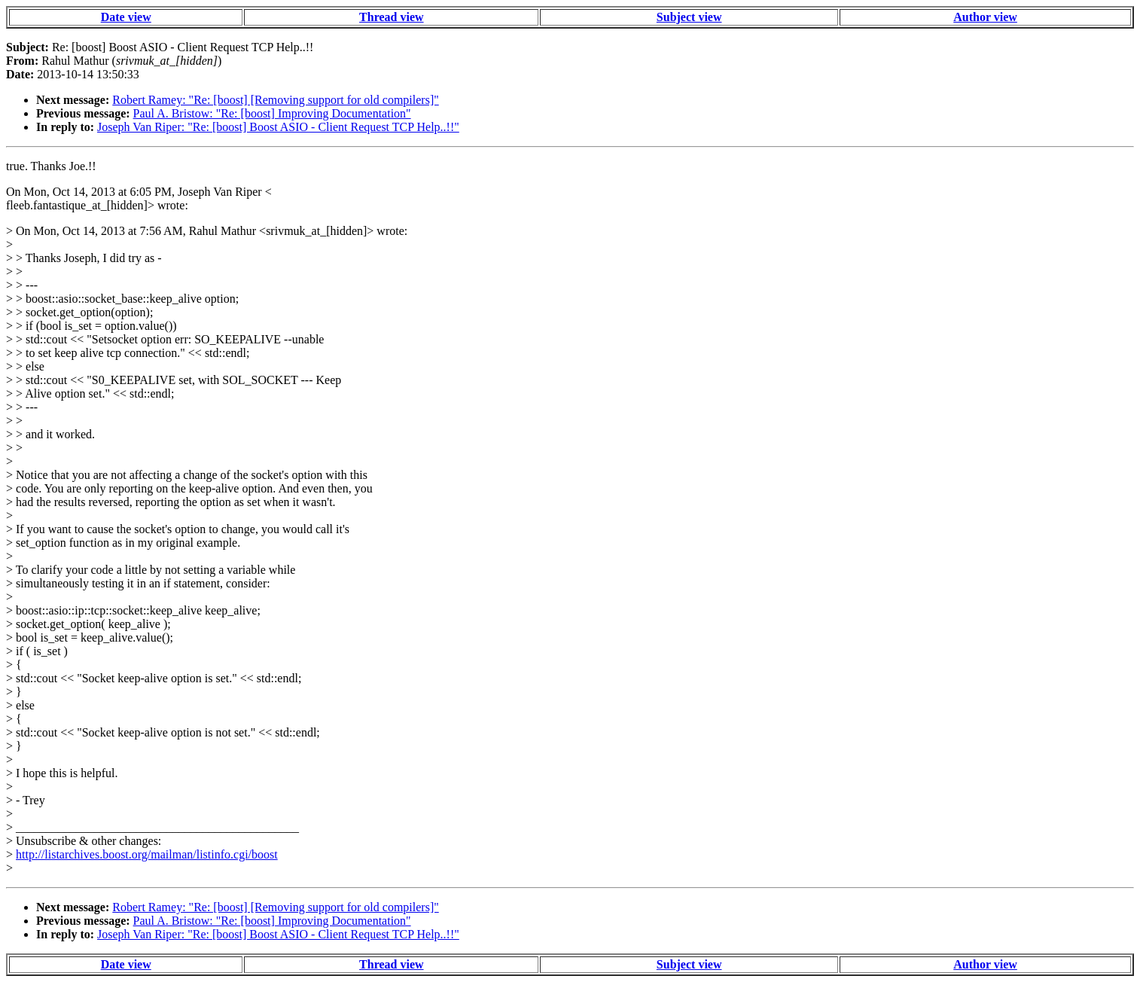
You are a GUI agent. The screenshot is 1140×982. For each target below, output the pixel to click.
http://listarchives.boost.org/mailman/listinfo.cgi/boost (147, 854)
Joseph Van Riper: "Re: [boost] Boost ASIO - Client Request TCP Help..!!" (278, 126)
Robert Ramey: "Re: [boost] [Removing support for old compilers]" (275, 99)
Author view (985, 17)
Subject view (689, 17)
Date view (126, 17)
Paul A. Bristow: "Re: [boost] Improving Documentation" (272, 113)
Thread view (391, 17)
